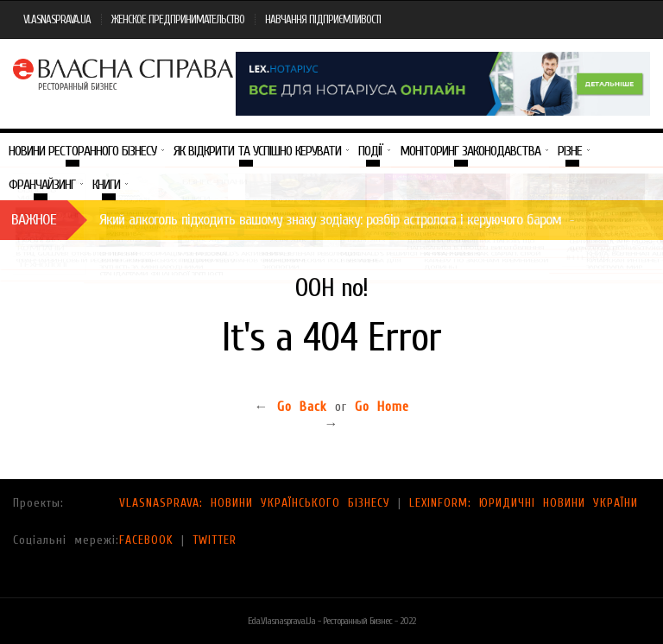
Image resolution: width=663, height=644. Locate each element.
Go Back (302, 406)
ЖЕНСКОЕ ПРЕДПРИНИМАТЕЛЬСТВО (177, 19)
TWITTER (215, 540)
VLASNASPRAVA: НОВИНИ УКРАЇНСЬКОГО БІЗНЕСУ (254, 503)
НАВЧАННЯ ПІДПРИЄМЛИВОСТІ (323, 19)
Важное (33, 220)
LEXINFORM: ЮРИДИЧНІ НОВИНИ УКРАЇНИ (523, 503)
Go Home (382, 406)
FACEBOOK (146, 540)
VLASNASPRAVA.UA (57, 19)
